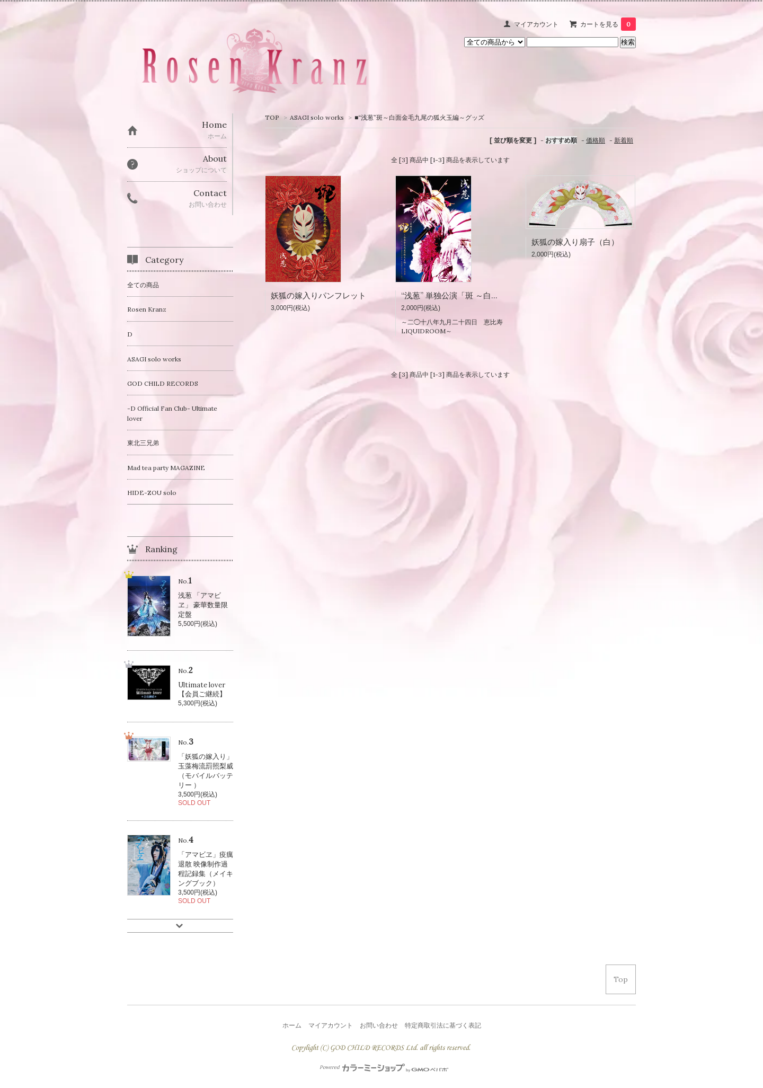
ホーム (291, 1025)
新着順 (623, 140)
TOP (272, 117)
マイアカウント (536, 24)
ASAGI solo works (317, 117)
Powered (384, 1067)
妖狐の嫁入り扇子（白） (575, 242)
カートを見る (608, 24)
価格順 (595, 140)
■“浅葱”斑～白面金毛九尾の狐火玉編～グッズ (419, 117)
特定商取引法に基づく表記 (443, 1025)
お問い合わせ (379, 1025)
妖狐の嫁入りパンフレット (318, 295)
